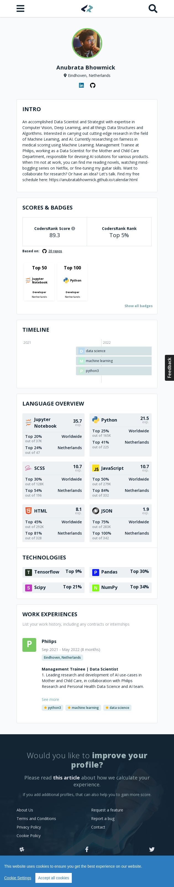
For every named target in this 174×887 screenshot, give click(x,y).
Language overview (53, 403)
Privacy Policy (29, 827)
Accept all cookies (53, 878)
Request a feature (107, 810)
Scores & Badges (47, 207)
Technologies (44, 557)
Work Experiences (49, 614)
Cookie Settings (17, 878)
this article (66, 777)
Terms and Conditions (36, 818)
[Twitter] (151, 850)
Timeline (35, 329)
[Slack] (22, 850)
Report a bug (102, 818)
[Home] (87, 8)
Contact (98, 827)
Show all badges (139, 306)
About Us (25, 810)
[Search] (153, 8)
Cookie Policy (29, 835)
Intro (31, 109)
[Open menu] (21, 8)
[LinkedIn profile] (81, 85)
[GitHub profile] (92, 85)
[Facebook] (86, 850)
